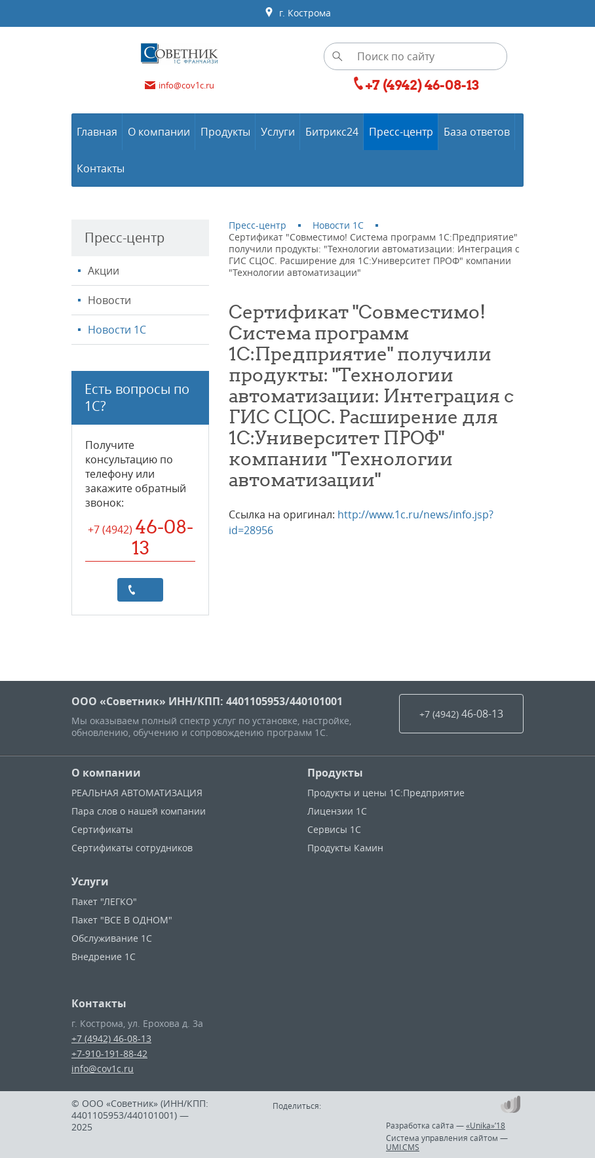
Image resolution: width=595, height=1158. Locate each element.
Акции (103, 270)
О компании (106, 772)
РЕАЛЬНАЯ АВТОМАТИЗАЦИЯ (136, 792)
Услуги (90, 881)
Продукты (335, 772)
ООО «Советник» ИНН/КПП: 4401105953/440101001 (207, 701)
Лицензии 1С (337, 811)
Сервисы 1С (334, 829)
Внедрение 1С (103, 956)
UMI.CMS (402, 1147)
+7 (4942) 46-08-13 (111, 1038)
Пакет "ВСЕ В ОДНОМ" (121, 920)
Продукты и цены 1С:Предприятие (386, 792)
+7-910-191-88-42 (109, 1053)
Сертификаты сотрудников (132, 847)
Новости (109, 300)
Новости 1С (117, 329)
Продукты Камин (345, 847)
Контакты (98, 1003)
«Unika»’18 (485, 1125)
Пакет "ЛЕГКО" (104, 901)
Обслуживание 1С (111, 938)
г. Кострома (297, 13)
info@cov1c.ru (102, 1068)
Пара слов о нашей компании (138, 811)
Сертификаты (102, 829)
